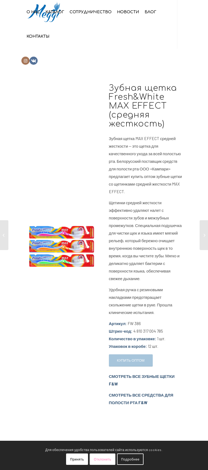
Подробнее (130, 459)
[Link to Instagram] (25, 61)
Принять (77, 459)
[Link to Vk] (34, 61)
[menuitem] (33, 12)
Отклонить (102, 459)
